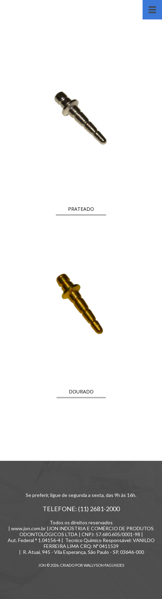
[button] (81, 209)
